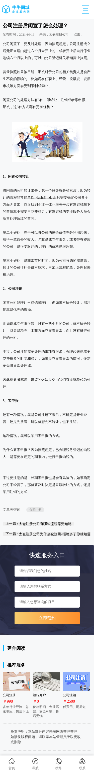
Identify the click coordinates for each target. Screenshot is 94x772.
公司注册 (35, 509)
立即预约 (47, 618)
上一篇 (38, 524)
